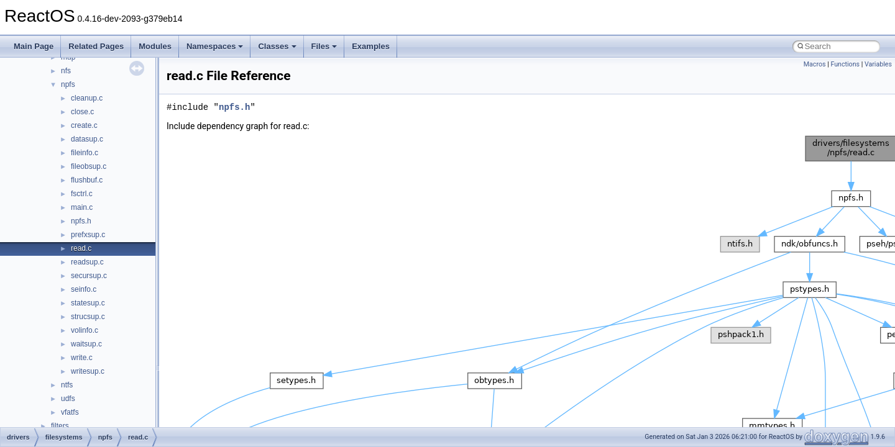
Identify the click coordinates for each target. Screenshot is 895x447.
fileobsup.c (88, 166)
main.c (82, 207)
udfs (68, 398)
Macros (815, 64)
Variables (878, 64)
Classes (277, 46)
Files (324, 46)
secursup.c (89, 275)
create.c (84, 125)
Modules (155, 46)
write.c (82, 357)
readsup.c (87, 262)
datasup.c (87, 139)
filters (60, 426)
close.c (82, 111)
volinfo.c (84, 330)
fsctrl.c (82, 193)
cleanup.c (87, 98)
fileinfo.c (84, 152)
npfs (68, 84)
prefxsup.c (88, 234)
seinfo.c (83, 289)
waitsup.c (86, 344)
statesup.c (88, 303)
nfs (66, 70)
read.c (81, 248)
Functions (845, 64)
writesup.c (87, 371)
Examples (371, 46)
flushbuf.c (87, 180)
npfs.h (81, 221)
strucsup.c (88, 316)
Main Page (33, 46)
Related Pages (96, 46)
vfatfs (70, 412)
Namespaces (215, 46)
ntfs (67, 385)
